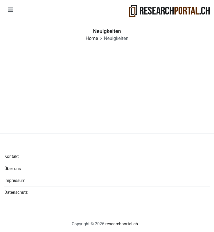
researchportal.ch (121, 224)
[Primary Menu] (10, 11)
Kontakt (11, 156)
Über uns (12, 168)
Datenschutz (16, 192)
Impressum (14, 180)
